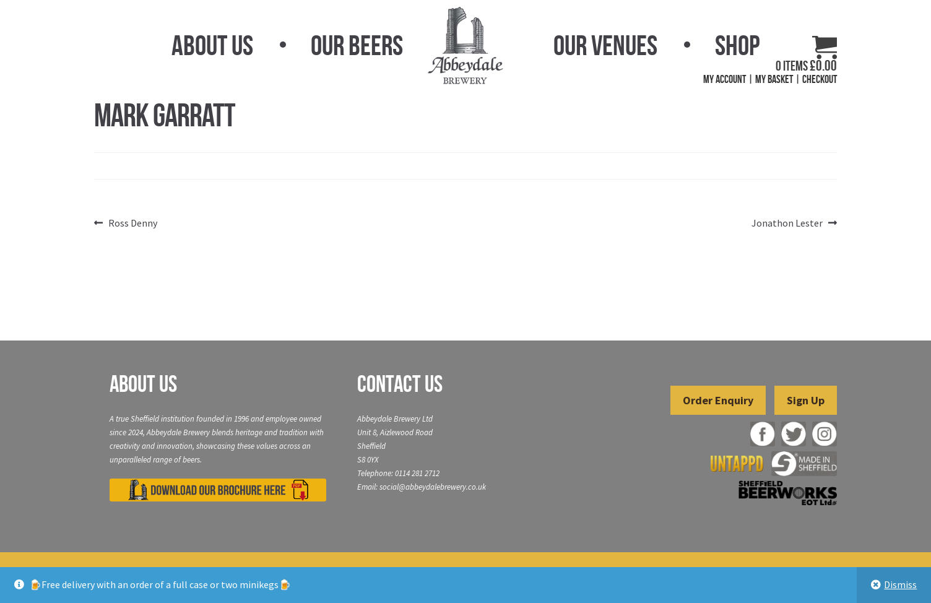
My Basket (774, 79)
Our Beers (357, 45)
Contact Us (400, 384)
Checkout (819, 79)
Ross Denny (132, 223)
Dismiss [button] (900, 584)
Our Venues (605, 45)
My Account (724, 79)
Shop (737, 45)
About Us (212, 45)
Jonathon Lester (787, 223)
